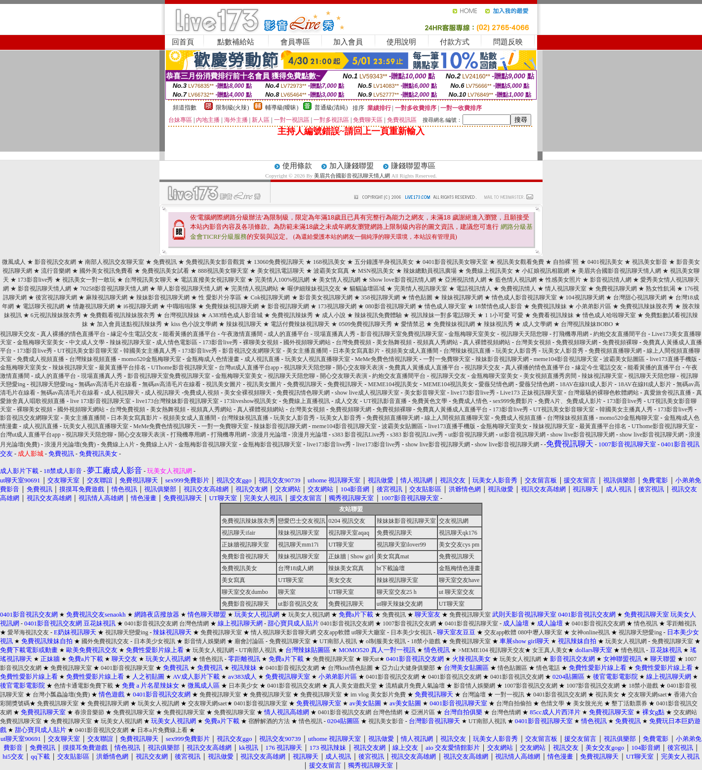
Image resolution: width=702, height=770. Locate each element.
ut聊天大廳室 (368, 632)
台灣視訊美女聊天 (148, 279)
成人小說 (334, 315)
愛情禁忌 (413, 324)
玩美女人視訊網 (309, 614)
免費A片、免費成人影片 (570, 401)
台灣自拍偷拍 (514, 703)
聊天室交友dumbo (245, 591)
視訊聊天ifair (238, 532)
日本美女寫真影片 (356, 350)
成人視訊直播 (262, 359)
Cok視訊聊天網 (270, 297)
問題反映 (508, 42)
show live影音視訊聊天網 (582, 434)
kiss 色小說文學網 (194, 324)
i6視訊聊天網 (140, 306)
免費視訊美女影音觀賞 (215, 261)
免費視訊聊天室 (470, 614)
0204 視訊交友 (346, 520)
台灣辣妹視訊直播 (467, 350)
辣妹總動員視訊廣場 (430, 270)
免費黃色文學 (429, 401)
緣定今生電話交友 (134, 333)
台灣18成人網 (295, 568)
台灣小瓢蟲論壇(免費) (61, 694)
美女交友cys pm (459, 544)
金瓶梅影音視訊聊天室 (207, 444)
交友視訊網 (453, 520)
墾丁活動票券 (629, 703)
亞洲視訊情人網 (465, 279)
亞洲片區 (423, 712)
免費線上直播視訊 (306, 401)
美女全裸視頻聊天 (248, 392)
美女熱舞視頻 (394, 342)
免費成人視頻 (201, 392)
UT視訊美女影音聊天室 (87, 350)
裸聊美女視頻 (260, 342)
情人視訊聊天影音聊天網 (283, 632)
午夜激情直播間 (242, 333)
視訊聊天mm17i (298, 544)
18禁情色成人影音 (498, 306)
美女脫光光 (588, 703)
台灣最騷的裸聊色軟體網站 (603, 392)
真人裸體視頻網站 (486, 342)
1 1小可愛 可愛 (504, 315)
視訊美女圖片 (223, 384)
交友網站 (685, 712)
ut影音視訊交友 (298, 603)
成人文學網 (537, 324)
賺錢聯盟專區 (413, 166)
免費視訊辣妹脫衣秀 (646, 306)
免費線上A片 (118, 444)
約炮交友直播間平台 (620, 333)
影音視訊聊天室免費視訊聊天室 (401, 333)
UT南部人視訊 (338, 641)
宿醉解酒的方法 (269, 721)
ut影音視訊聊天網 (471, 434)
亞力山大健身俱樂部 (408, 667)
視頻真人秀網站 (437, 342)
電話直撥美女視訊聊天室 (213, 279)
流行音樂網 (56, 270)
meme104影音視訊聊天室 (566, 359)
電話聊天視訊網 (43, 306)
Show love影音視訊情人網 (402, 279)
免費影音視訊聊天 (245, 556)
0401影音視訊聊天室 (471, 623)
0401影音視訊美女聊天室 (455, 261)
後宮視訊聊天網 (56, 297)
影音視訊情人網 (610, 279)
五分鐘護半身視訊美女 (384, 261)
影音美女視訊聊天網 (325, 297)
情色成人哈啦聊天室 (609, 315)
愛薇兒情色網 (496, 384)
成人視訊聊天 (122, 392)
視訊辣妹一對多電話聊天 (443, 315)
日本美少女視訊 (411, 632)
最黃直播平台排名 (122, 367)
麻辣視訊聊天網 (106, 297)
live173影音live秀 (473, 392)
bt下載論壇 (391, 568)
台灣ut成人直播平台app (249, 367)
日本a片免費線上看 (162, 730)
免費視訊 (165, 261)
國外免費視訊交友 (105, 641)
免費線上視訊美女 (489, 270)
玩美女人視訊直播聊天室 (317, 359)
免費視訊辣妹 (549, 306)
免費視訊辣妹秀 (292, 315)
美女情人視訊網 (339, 279)
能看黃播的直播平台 (189, 333)
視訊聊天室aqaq (348, 532)
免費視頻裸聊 (620, 342)
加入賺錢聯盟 (351, 166)
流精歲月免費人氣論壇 (415, 685)
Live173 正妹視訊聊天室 (531, 392)
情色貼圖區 (512, 667)
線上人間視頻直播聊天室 (457, 417)
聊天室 (287, 591)
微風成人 (14, 261)
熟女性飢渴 (660, 288)
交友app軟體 (333, 632)
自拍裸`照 (566, 261)
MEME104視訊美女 (393, 384)
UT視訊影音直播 (385, 401)
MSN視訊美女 (376, 270)
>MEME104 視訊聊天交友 (491, 650)
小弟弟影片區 (593, 306)
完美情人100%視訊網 (282, 279)
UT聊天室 (341, 544)
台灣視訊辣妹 (181, 315)
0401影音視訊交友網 (151, 623)
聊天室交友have (459, 580)
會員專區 (295, 42)
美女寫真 (233, 580)
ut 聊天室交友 (456, 591)
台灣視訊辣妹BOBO (587, 324)
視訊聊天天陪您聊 (524, 333)
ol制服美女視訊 (386, 641)
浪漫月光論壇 (269, 434)
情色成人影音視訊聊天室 (524, 297)
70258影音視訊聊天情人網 (114, 288)
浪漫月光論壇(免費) (70, 444)
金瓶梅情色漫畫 (459, 568)
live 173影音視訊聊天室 (100, 401)
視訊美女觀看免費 (520, 261)
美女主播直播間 (307, 350)
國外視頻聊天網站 (307, 342)
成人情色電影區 (176, 342)
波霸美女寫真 (331, 270)
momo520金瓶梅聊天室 (151, 359)
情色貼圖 (420, 297)
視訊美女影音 (649, 261)
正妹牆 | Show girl (350, 556)
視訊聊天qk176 (458, 532)
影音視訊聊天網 (288, 306)
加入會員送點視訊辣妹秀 (129, 324)
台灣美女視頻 (533, 342)
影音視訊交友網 (55, 261)
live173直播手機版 (673, 359)
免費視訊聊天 (304, 384)
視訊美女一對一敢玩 (89, 279)
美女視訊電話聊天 (281, 270)
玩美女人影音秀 (516, 350)
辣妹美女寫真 (346, 568)
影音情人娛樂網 (205, 641)
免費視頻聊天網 (576, 342)
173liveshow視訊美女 (250, 401)
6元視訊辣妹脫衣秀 (56, 315)
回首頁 (183, 42)
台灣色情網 (194, 623)
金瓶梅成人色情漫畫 (212, 359)
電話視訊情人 (474, 288)
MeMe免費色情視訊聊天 (386, 359)
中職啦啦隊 (181, 306)
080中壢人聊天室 (540, 632)
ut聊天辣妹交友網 (400, 603)
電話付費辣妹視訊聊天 (300, 324)
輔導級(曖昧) (282, 107)
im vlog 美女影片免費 (378, 694)
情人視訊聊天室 (565, 288)
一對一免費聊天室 (446, 359)
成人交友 (346, 401)
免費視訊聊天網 (616, 288)
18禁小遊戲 (425, 641)
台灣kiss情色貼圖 (350, 667)
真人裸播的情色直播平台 (73, 333)
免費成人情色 (470, 401)
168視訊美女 (329, 261)
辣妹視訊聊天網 (462, 297)
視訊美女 (607, 694)
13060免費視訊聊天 (279, 261)
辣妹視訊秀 (498, 324)
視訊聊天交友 (18, 333)
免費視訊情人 (518, 288)
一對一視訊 (509, 694)
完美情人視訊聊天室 (420, 288)
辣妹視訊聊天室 (130, 342)
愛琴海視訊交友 (28, 632)
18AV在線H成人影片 (586, 384)
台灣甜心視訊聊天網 (639, 297)
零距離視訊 (681, 623)
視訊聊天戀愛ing (52, 384)
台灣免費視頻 (353, 342)
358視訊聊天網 (380, 297)
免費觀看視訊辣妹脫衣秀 (122, 315)
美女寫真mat (393, 556)
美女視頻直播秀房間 (550, 375)
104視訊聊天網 (585, 297)
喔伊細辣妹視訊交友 (314, 288)
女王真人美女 (550, 650)
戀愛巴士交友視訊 (301, 520)
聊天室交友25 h (397, 591)
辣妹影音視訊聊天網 (163, 297)
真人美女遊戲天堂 (353, 685)
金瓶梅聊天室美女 (472, 333)
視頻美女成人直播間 (411, 350)
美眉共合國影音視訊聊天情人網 (352, 176)
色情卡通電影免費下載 (83, 685)
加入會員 (348, 42)
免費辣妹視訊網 (454, 324)
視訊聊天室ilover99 (401, 544)
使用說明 (401, 42)
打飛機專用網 (570, 333)
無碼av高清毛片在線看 (107, 384)
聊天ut (371, 659)
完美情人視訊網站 (254, 288)
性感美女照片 (563, 279)
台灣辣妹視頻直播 (93, 359)
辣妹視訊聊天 (244, 324)
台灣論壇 (474, 694)
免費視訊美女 (239, 568)
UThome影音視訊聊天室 (182, 367)
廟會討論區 (249, 641)
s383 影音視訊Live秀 (359, 434)
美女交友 (340, 580)
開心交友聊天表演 (360, 367)
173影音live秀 (35, 279)
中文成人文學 (87, 342)
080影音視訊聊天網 (390, 306)
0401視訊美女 (605, 261)
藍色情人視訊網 (516, 279)
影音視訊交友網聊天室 (251, 350)
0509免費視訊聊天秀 (365, 324)
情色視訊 (646, 623)
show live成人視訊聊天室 (367, 392)
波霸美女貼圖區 (624, 359)
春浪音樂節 (89, 712)
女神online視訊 (590, 632)
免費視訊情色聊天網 (303, 392)
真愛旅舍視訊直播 (667, 392)
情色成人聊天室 (445, 306)
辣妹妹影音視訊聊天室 (406, 520)
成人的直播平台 (288, 333)
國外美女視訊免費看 (106, 270)
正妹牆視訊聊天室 (245, 544)
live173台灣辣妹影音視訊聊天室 (177, 401)
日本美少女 (243, 685)
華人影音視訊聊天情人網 (189, 288)
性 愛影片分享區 (219, 297)
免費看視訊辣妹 (553, 315)
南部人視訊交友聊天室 (114, 261)
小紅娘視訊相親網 (545, 270)
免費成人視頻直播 (40, 359)
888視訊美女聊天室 (223, 270)
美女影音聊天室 (425, 392)
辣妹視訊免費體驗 (378, 315)
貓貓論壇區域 (367, 288)
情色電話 (548, 667)
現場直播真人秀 (334, 333)
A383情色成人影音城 (235, 315)
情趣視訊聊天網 (94, 306)
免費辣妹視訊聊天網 (232, 306)
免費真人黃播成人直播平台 (424, 367)
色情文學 (552, 703)
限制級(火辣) (232, 107)
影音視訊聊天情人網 (44, 288)
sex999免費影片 (513, 401)
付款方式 (454, 42)
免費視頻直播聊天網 (615, 350)
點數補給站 (235, 42)
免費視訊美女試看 (165, 270)
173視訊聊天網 (337, 306)
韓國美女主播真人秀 (150, 350)
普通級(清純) (331, 107)
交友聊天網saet (647, 694)
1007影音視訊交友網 (409, 623)
